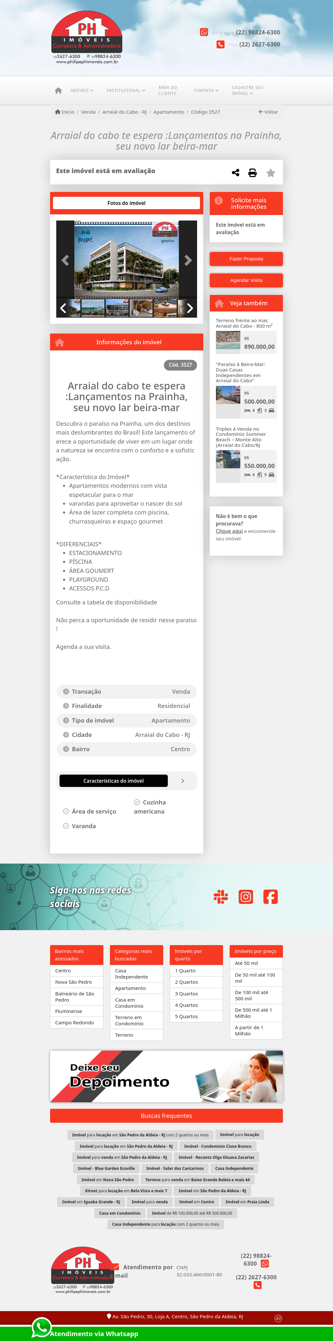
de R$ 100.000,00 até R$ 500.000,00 (192, 1213)
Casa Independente (131, 973)
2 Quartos (186, 982)
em (108, 1180)
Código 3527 (205, 111)
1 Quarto (185, 970)
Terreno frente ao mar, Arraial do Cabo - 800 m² (244, 323)
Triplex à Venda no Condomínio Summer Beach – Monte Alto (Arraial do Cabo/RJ (241, 436)
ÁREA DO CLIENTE (167, 90)
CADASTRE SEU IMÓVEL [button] (248, 90)
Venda (88, 111)
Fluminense (68, 1011)
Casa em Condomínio (129, 1002)
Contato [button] (204, 90)
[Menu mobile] (58, 90)
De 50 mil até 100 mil (255, 977)
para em (126, 1146)
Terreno (124, 1034)
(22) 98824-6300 (258, 32)
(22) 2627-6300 (259, 44)
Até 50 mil (246, 963)
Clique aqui (229, 531)
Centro (63, 970)
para (239, 1134)
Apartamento (168, 111)
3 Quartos (186, 993)
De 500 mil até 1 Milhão (253, 1012)
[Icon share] (220, 897)
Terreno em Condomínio (129, 1020)
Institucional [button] (123, 90)
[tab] (77, 203)
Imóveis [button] (80, 90)
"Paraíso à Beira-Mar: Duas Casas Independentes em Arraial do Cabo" (240, 372)
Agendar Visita (246, 280)
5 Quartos (186, 1016)
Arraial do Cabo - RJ (124, 111)
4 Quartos (186, 1005)
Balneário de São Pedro (74, 996)
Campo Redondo (74, 1022)
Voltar (268, 111)
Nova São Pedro (73, 982)
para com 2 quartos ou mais (165, 1224)
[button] (66, 260)
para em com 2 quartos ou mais (140, 1135)
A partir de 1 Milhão (249, 1030)
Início (64, 111)
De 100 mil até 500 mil (251, 995)
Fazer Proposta (246, 258)
